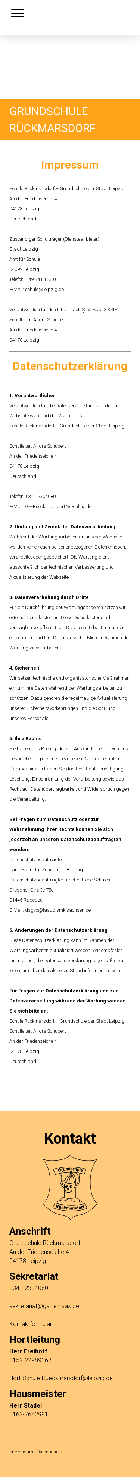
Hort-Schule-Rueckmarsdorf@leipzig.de (61, 1378)
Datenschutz (50, 1452)
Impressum (21, 1452)
